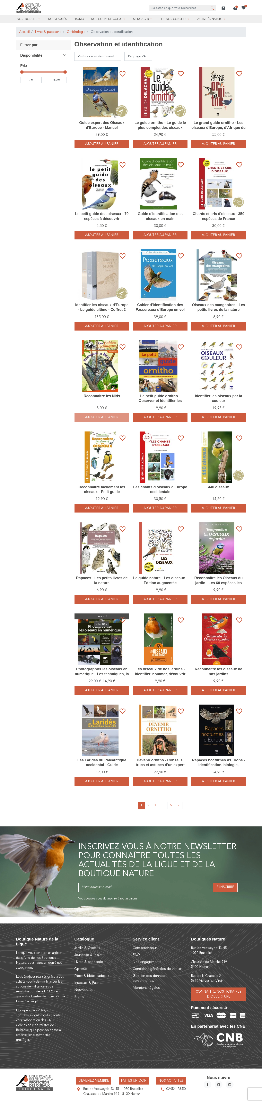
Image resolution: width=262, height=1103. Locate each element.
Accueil (24, 32)
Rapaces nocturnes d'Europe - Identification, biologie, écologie (218, 765)
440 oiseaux (218, 487)
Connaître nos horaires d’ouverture (218, 994)
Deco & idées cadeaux (91, 976)
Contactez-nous (145, 948)
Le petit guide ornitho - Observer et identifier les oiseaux (160, 401)
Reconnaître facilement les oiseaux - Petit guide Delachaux (101, 492)
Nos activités (171, 1080)
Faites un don (134, 1080)
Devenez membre (93, 1080)
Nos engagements (147, 962)
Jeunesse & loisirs (88, 955)
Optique (80, 969)
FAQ (136, 955)
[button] (235, 8)
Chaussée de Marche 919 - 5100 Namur (111, 1094)
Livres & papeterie (48, 32)
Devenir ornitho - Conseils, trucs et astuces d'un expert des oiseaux (160, 765)
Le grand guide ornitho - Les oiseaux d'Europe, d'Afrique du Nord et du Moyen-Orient (218, 127)
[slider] (22, 72)
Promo (79, 997)
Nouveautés (83, 990)
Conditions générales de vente (157, 969)
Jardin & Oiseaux (87, 948)
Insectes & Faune (88, 983)
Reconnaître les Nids (102, 396)
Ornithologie (76, 32)
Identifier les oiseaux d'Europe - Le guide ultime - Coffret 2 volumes (101, 310)
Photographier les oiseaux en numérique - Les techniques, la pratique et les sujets (102, 674)
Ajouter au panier (101, 144)
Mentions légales (146, 988)
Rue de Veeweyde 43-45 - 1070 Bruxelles (113, 1089)
